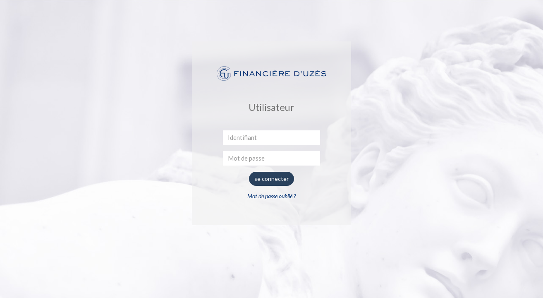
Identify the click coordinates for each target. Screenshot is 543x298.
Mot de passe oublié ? (271, 195)
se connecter (271, 178)
